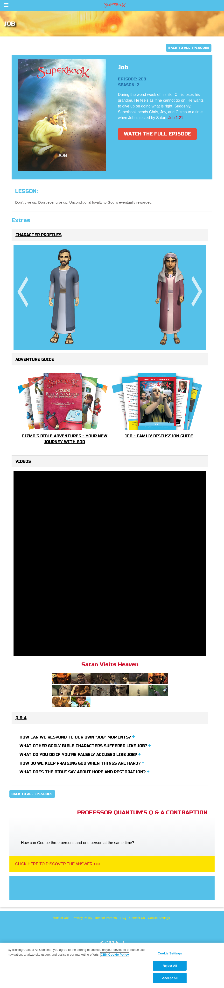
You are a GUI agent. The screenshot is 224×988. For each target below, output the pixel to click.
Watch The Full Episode (157, 134)
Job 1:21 (175, 118)
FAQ (123, 918)
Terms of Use (60, 918)
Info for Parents (106, 918)
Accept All (170, 978)
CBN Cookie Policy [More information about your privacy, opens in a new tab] (115, 954)
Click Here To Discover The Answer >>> (57, 864)
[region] (112, 965)
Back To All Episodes (189, 48)
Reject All (170, 965)
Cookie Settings (159, 918)
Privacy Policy (82, 918)
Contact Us (137, 918)
